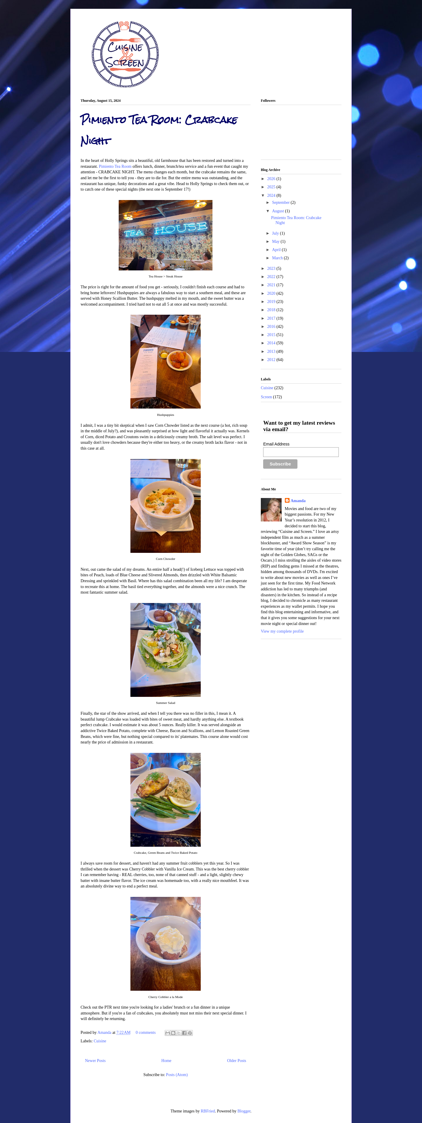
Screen (266, 397)
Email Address (276, 444)
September (281, 202)
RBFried (208, 1111)
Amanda (105, 1032)
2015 (272, 335)
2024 (272, 195)
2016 (272, 326)
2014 (272, 343)
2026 (272, 179)
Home (166, 1060)
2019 (272, 301)
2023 (272, 268)
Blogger (243, 1111)
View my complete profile (282, 631)
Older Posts (236, 1060)
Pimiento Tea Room (115, 166)
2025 (272, 187)
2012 (272, 360)
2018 (272, 310)
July (276, 233)
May (276, 241)
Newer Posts (95, 1060)
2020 (272, 293)
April (277, 250)
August (278, 211)
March (278, 258)
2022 (272, 277)
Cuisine (100, 1041)
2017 (272, 318)
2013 (272, 351)
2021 (272, 285)
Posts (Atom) (177, 1075)
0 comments (146, 1032)
